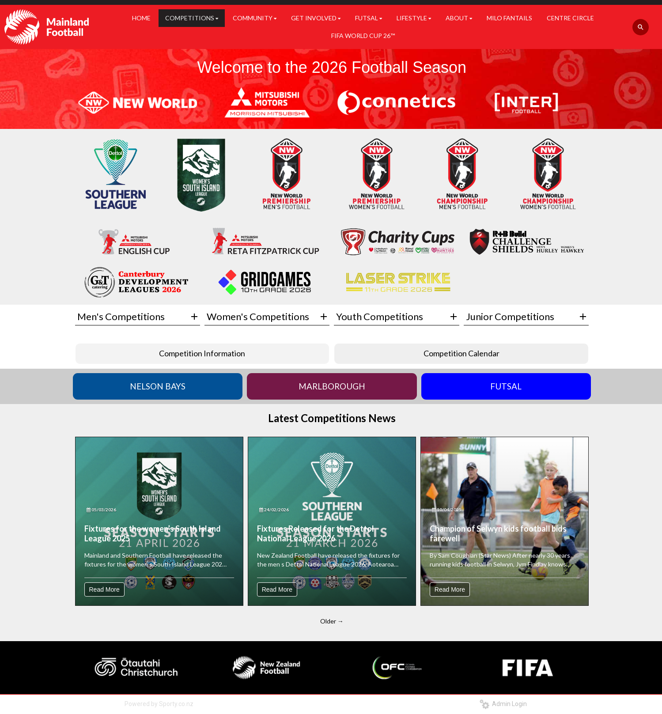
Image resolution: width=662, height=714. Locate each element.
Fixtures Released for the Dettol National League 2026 (315, 533)
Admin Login (503, 703)
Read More (104, 589)
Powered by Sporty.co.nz (159, 703)
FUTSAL (506, 386)
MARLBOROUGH (332, 386)
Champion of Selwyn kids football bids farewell (498, 533)
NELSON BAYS (157, 386)
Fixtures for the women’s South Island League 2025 (152, 533)
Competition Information (202, 353)
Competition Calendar (461, 353)
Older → (332, 621)
